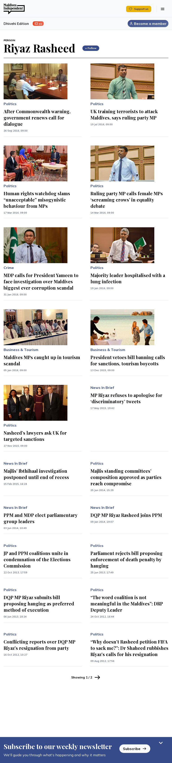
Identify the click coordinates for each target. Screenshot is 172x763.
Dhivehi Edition (16, 23)
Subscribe (135, 748)
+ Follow (91, 48)
